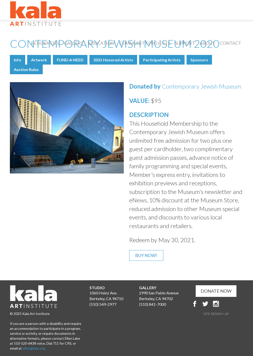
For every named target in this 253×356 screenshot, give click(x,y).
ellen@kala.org (33, 348)
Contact (230, 43)
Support (185, 43)
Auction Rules (26, 69)
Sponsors (199, 59)
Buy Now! (146, 255)
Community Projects (144, 43)
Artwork (39, 59)
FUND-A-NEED (70, 59)
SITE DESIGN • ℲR (216, 314)
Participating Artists (162, 59)
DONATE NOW (216, 291)
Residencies (45, 43)
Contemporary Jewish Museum (201, 86)
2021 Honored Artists (113, 59)
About (207, 43)
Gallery (74, 43)
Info (17, 59)
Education (101, 43)
